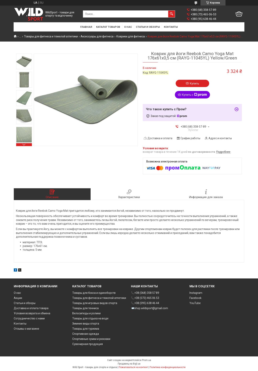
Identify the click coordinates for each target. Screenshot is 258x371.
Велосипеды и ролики (86, 313)
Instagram (195, 292)
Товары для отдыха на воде (90, 318)
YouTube (195, 303)
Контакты (171, 26)
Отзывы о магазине (26, 328)
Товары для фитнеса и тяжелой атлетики (51, 36)
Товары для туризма (85, 328)
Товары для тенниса (85, 308)
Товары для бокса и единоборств (94, 292)
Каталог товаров (108, 26)
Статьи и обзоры (148, 26)
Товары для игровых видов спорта (94, 303)
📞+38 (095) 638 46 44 (145, 303)
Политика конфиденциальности (168, 367)
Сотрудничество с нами (29, 318)
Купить (194, 83)
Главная (86, 26)
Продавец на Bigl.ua (129, 363)
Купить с (194, 94)
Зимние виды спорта (85, 323)
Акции (18, 298)
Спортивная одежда (85, 333)
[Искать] (171, 14)
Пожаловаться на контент (133, 367)
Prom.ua (146, 360)
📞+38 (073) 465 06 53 (145, 298)
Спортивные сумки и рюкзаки (91, 338)
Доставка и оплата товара (31, 308)
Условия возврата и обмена (32, 313)
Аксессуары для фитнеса (97, 36)
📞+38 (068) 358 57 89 (145, 292)
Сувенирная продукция (87, 344)
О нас (128, 26)
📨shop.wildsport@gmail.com (149, 308)
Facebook (195, 298)
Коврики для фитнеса (130, 36)
